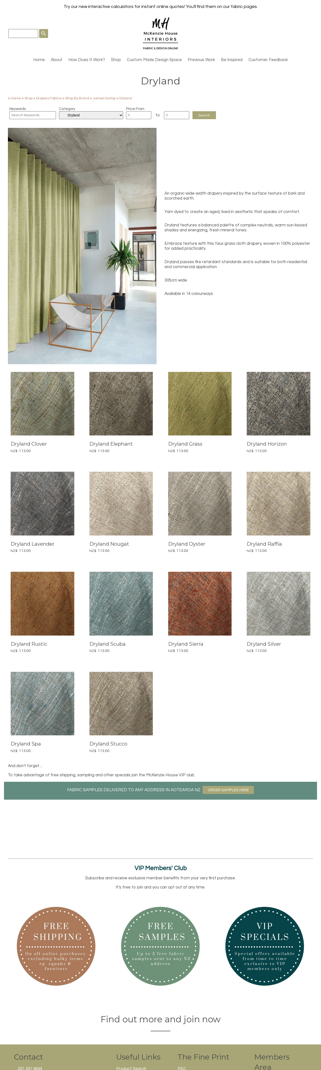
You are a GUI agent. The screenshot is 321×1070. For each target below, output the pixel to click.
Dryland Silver (264, 644)
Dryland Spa (26, 744)
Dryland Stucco (108, 744)
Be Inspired (231, 60)
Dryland (125, 98)
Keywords (17, 109)
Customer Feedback (268, 60)
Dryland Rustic (29, 644)
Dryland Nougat (109, 544)
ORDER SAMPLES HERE (228, 790)
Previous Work (201, 60)
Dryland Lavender (32, 544)
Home (39, 60)
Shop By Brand (77, 98)
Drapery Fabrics (49, 98)
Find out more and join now (161, 1019)
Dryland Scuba (107, 644)
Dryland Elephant (111, 444)
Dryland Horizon (267, 444)
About (56, 60)
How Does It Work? (86, 60)
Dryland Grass (185, 444)
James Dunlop (104, 98)
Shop (116, 60)
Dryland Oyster (186, 544)
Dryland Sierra (185, 644)
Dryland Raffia (264, 544)
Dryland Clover (29, 444)
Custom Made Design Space (154, 60)
